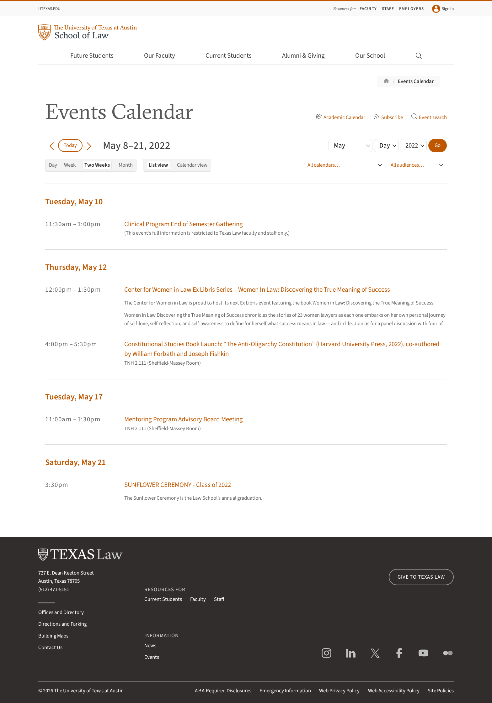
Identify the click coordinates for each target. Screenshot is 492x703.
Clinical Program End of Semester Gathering (183, 224)
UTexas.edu (49, 9)
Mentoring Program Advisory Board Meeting (183, 419)
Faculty (368, 9)
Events (151, 657)
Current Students (233, 55)
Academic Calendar (340, 117)
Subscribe (388, 117)
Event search (429, 117)
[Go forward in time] (89, 145)
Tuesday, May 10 (74, 201)
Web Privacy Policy (339, 691)
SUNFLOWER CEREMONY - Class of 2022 (177, 484)
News (150, 645)
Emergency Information (285, 691)
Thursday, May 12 (76, 267)
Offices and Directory (61, 612)
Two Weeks (97, 165)
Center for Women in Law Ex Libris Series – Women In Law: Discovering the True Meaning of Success (257, 289)
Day (53, 165)
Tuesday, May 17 (74, 397)
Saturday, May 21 (75, 462)
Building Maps (53, 636)
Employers (411, 9)
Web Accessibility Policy (394, 691)
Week (70, 165)
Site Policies (441, 691)
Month (126, 165)
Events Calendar (416, 81)
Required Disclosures (223, 691)
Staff (388, 9)
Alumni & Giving (307, 55)
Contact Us (50, 647)
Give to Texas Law (421, 577)
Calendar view (192, 165)
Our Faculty (164, 55)
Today (70, 145)
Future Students (96, 55)
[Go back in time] (51, 145)
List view (158, 165)
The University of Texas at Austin (89, 691)
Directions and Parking (62, 624)
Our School (374, 55)
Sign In (443, 9)
